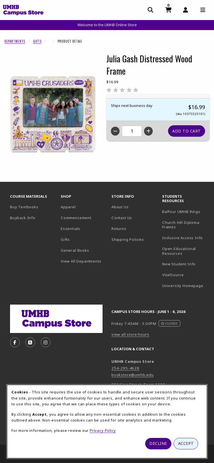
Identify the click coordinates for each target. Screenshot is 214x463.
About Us (120, 206)
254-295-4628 (125, 368)
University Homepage (185, 285)
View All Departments (81, 261)
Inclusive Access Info (182, 237)
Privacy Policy (103, 430)
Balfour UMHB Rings (185, 211)
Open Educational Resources (179, 251)
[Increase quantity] (148, 131)
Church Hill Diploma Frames (185, 225)
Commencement (76, 217)
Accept (186, 443)
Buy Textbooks (24, 206)
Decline (158, 443)
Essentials (70, 228)
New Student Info (179, 263)
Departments (14, 41)
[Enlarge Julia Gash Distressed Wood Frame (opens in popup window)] (53, 114)
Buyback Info (22, 217)
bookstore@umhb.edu (132, 374)
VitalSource (185, 274)
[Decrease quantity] (115, 131)
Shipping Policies (127, 239)
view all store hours (130, 334)
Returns (119, 228)
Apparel (68, 206)
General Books (75, 250)
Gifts (37, 41)
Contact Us (121, 217)
